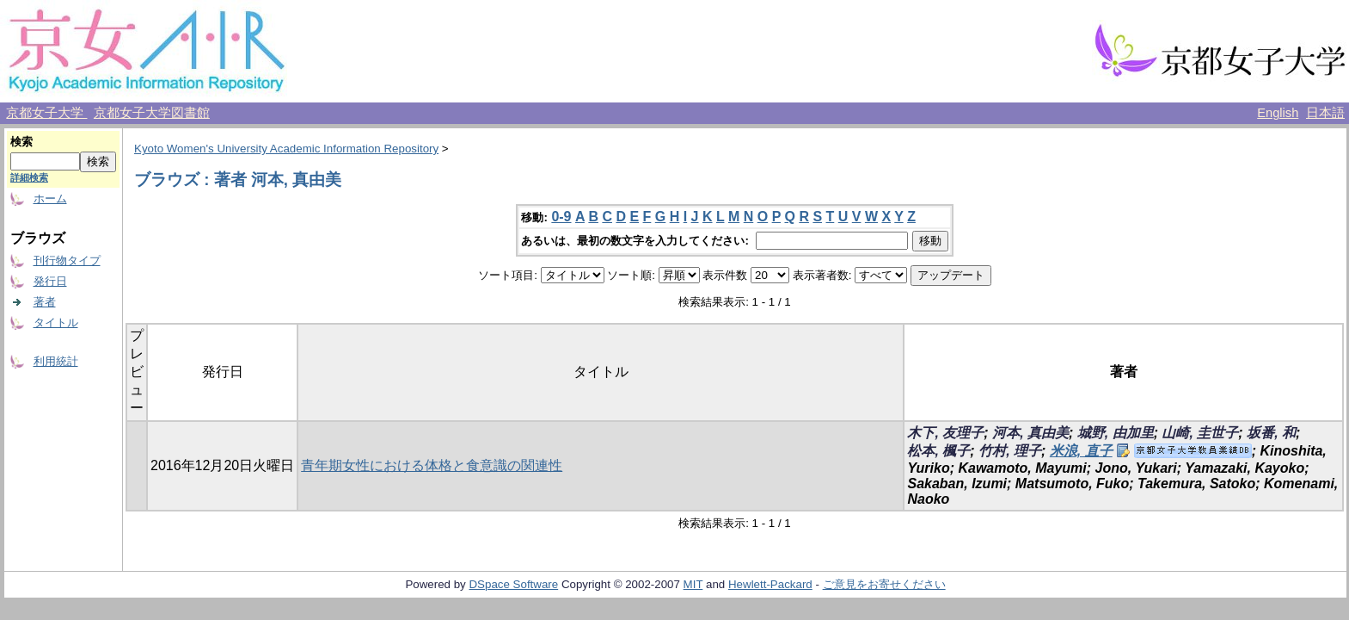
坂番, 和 (1271, 432)
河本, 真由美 (1030, 432)
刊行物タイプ (67, 260)
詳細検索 (29, 177)
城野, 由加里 (1115, 432)
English (1277, 113)
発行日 (50, 281)
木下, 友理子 (945, 432)
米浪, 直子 (1081, 450)
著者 (45, 301)
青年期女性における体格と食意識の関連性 (431, 465)
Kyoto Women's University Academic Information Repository (286, 148)
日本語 (1325, 113)
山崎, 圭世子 (1200, 432)
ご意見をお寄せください (884, 584)
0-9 (561, 216)
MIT (693, 584)
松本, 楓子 (938, 450)
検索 (21, 141)
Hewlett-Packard (770, 584)
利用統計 (56, 361)
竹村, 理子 (1009, 450)
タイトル (56, 322)
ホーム (50, 198)
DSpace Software (513, 584)
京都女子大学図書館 (152, 113)
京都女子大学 (46, 113)
